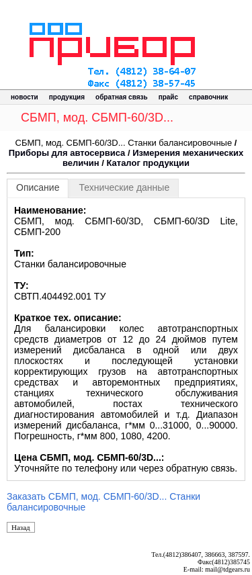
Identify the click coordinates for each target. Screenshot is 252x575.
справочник (208, 97)
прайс (168, 97)
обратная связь (121, 97)
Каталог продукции (148, 163)
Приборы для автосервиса (67, 153)
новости (24, 97)
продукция (67, 97)
